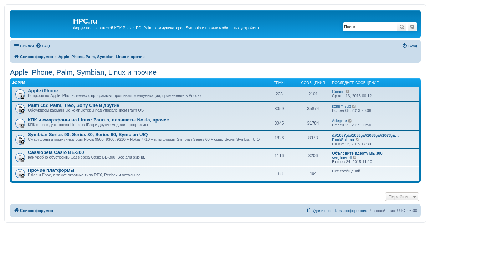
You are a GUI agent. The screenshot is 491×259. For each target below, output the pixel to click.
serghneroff (342, 157)
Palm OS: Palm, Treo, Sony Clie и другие (73, 105)
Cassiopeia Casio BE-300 (56, 152)
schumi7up (341, 106)
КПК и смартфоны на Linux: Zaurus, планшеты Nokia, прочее (98, 120)
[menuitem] (43, 46)
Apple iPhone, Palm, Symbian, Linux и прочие (83, 72)
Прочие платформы (51, 170)
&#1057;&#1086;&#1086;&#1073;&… (365, 135)
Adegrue (339, 121)
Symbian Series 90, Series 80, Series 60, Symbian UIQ (88, 134)
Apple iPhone (43, 90)
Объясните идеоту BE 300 (357, 153)
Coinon (338, 91)
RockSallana (343, 140)
